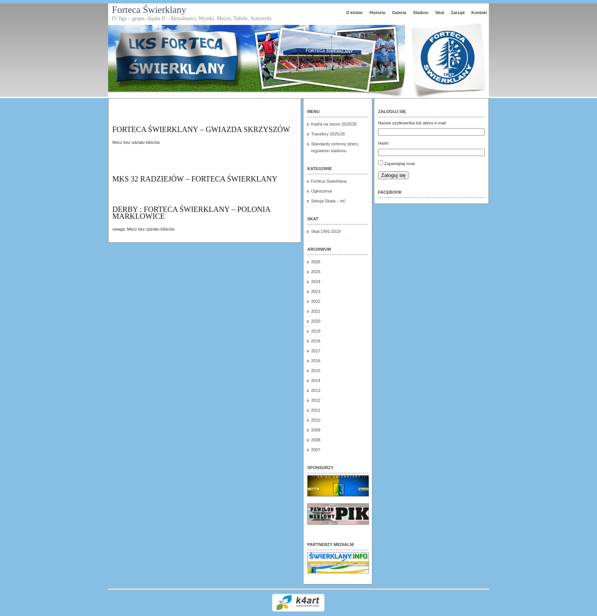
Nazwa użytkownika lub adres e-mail (412, 123)
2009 (315, 430)
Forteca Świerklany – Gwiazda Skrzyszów (201, 129)
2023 (315, 291)
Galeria (399, 12)
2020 (315, 321)
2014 (315, 380)
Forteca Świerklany (149, 10)
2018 (315, 341)
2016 (315, 360)
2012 (315, 400)
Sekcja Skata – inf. (328, 201)
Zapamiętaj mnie (399, 163)
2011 (315, 410)
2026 (315, 261)
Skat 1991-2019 (326, 231)
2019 (315, 331)
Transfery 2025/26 (328, 134)
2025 (315, 271)
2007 (315, 449)
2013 (315, 390)
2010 (315, 420)
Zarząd (458, 12)
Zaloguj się (393, 175)
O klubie (354, 12)
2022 (315, 301)
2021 (315, 311)
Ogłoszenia (321, 191)
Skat (439, 12)
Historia (377, 12)
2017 (315, 351)
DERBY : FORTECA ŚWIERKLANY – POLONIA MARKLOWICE (191, 212)
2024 (315, 281)
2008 (315, 440)
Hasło (383, 143)
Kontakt (479, 12)
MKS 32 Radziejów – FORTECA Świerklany (194, 179)
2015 (315, 370)
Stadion (420, 12)
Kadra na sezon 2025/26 (334, 124)
